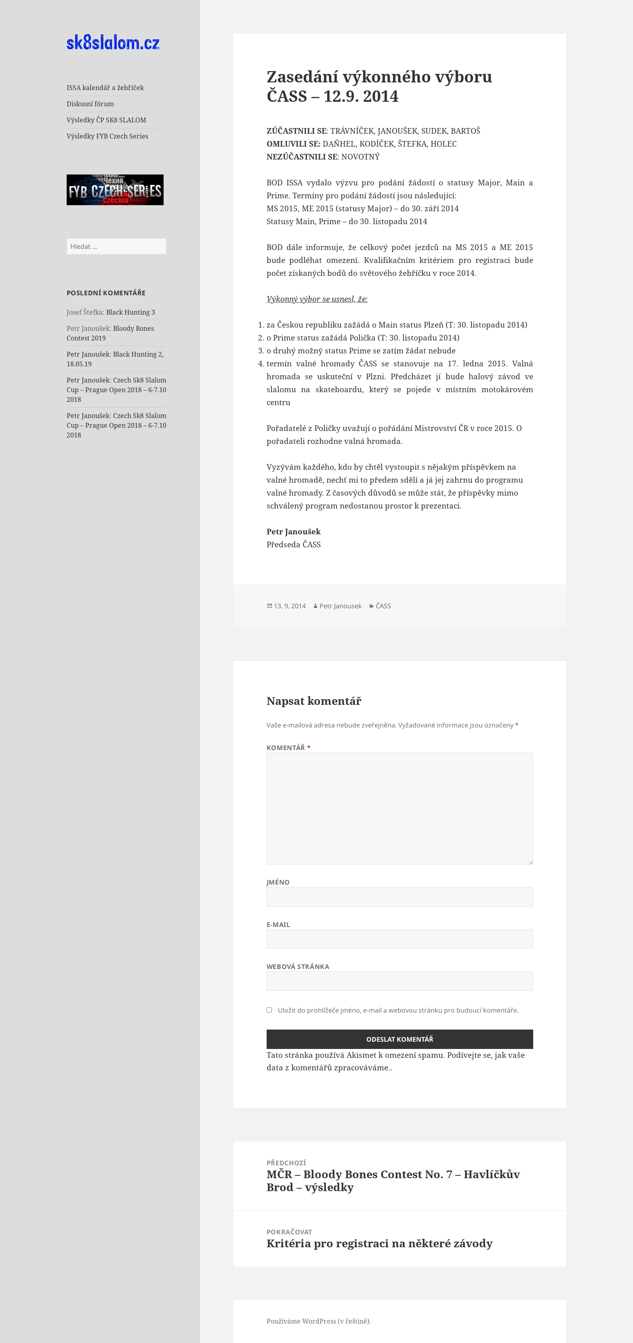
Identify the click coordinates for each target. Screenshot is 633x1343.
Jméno (278, 882)
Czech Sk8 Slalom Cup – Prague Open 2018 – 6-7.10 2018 (116, 390)
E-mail (278, 924)
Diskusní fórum (90, 103)
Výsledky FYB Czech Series (107, 136)
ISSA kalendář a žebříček (105, 87)
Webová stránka (298, 966)
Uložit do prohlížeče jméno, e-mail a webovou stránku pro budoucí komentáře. (398, 1010)
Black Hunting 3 (130, 312)
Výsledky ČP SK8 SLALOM (106, 120)
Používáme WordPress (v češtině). (319, 1321)
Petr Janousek (341, 605)
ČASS (383, 605)
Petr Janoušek (88, 354)
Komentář (289, 747)
